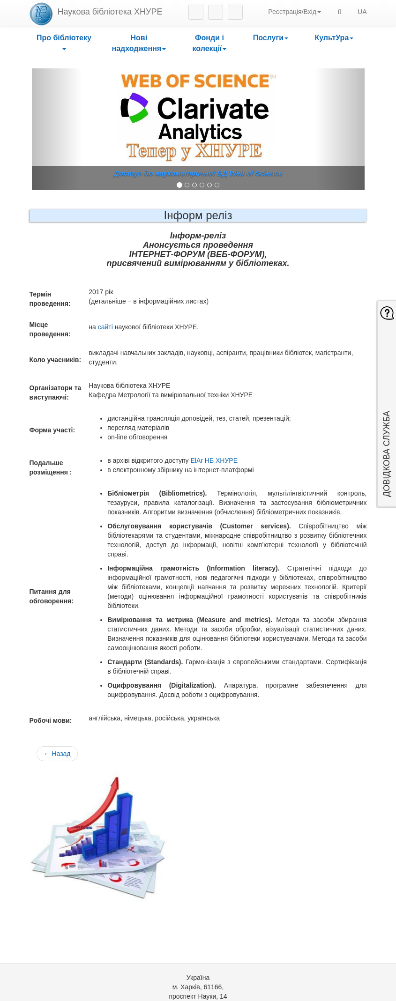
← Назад (57, 753)
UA (362, 11)
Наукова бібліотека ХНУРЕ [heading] (110, 11)
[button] (64, 43)
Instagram (195, 12)
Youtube (235, 12)
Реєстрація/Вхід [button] (294, 11)
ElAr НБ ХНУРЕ (214, 460)
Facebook (215, 12)
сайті (105, 327)
